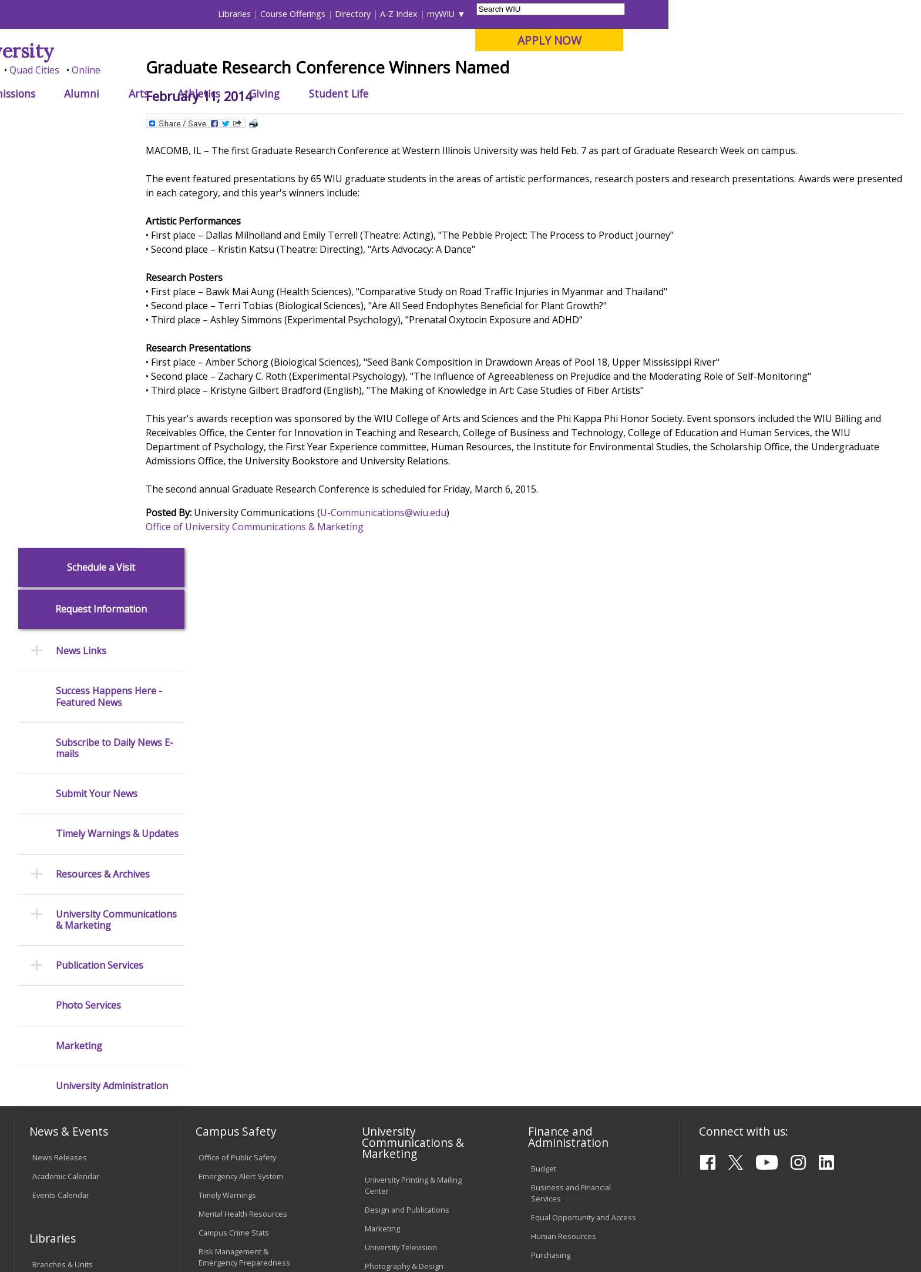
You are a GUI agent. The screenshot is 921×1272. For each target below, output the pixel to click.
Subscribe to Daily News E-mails (114, 338)
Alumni (334, 93)
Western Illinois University (189, 51)
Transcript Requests (67, 991)
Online (339, 69)
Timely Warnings (227, 784)
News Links (81, 241)
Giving (517, 93)
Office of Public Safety (237, 747)
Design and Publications (407, 800)
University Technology (237, 1038)
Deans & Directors (563, 952)
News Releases (59, 747)
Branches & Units (62, 854)
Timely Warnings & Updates (117, 424)
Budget (543, 759)
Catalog (45, 873)
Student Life (591, 93)
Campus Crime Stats (234, 822)
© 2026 (47, 1230)
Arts (391, 93)
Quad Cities (287, 69)
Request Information (101, 199)
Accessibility (61, 1176)
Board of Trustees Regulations (418, 986)
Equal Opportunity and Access (583, 807)
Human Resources (563, 826)
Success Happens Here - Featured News (109, 287)
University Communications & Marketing (116, 509)
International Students (181, 13)
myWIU (694, 13)
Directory (606, 13)
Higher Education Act (401, 886)
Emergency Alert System (241, 766)
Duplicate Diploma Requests (82, 1010)
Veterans (267, 1176)
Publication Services (99, 555)
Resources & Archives (103, 464)
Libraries (487, 13)
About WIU (97, 93)
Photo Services (88, 595)
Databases (51, 892)
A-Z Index (652, 13)
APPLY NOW (802, 40)
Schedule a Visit (101, 157)
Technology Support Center (247, 1020)
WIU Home (225, 120)
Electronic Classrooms (237, 982)
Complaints (384, 1102)
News (267, 120)
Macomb (231, 69)
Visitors (114, 13)
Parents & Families (54, 13)
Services (47, 911)
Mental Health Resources (243, 803)
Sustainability (202, 1176)
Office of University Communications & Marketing (302, 613)
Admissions (260, 93)
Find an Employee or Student (581, 914)
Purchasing (550, 845)
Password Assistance (236, 1001)
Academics (178, 93)
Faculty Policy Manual (401, 1004)
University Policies (396, 967)
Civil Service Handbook (405, 1054)
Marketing (79, 635)
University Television (401, 837)
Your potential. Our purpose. (136, 69)
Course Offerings (546, 13)
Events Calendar (60, 784)
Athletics (451, 93)
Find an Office (555, 933)
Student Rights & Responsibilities (394, 1078)
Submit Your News (96, 384)
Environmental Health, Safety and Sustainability (249, 877)
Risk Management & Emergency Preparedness (244, 847)
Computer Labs (225, 963)
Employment (129, 1176)
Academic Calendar (65, 766)
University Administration (112, 675)
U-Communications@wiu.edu (431, 599)
